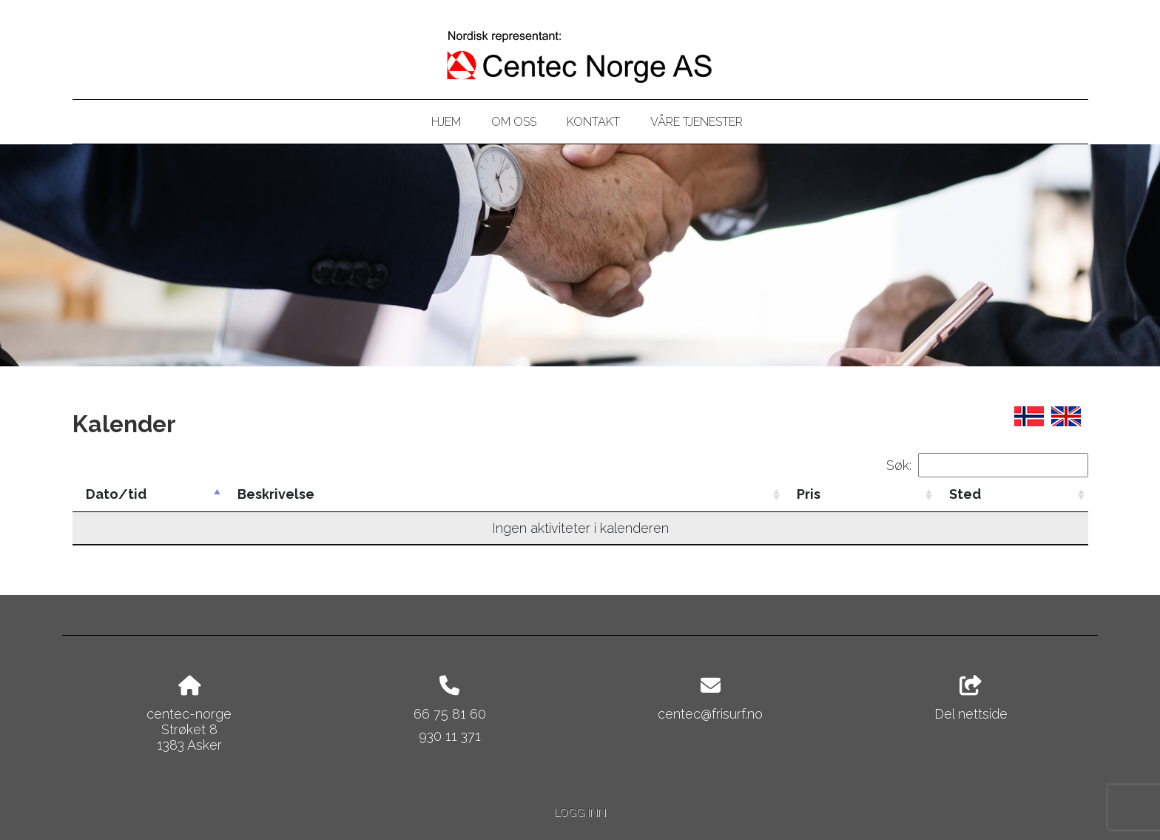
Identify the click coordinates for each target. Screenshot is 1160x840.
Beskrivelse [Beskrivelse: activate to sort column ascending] (275, 494)
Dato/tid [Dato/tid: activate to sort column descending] (116, 494)
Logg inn (580, 812)
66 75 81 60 (450, 714)
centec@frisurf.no (710, 714)
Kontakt (593, 122)
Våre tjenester (696, 122)
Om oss (513, 122)
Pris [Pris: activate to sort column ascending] (808, 494)
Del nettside (971, 699)
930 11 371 (450, 736)
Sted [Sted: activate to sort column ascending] (965, 494)
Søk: (987, 465)
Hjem (446, 122)
